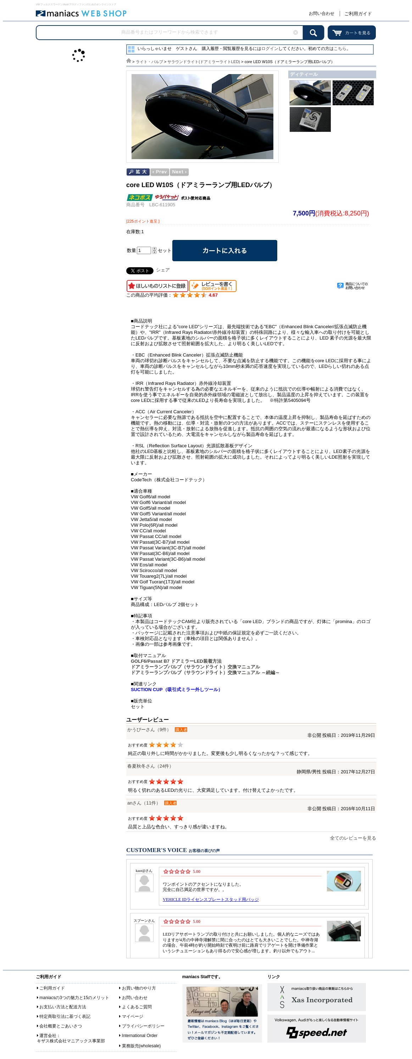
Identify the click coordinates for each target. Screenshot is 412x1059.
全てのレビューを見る (353, 838)
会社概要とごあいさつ (60, 1026)
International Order (140, 1035)
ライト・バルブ (149, 62)
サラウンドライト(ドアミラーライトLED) (203, 62)
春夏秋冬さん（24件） (150, 766)
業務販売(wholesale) (141, 1045)
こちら (340, 48)
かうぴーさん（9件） (149, 729)
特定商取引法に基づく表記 (64, 1016)
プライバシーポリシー (143, 1026)
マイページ (132, 1016)
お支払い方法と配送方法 (62, 1006)
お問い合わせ (321, 13)
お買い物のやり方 (139, 988)
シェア (163, 270)
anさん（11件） (144, 803)
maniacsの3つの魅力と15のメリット (74, 997)
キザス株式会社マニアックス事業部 (71, 1040)
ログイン (269, 48)
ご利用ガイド (358, 13)
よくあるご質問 (137, 1006)
